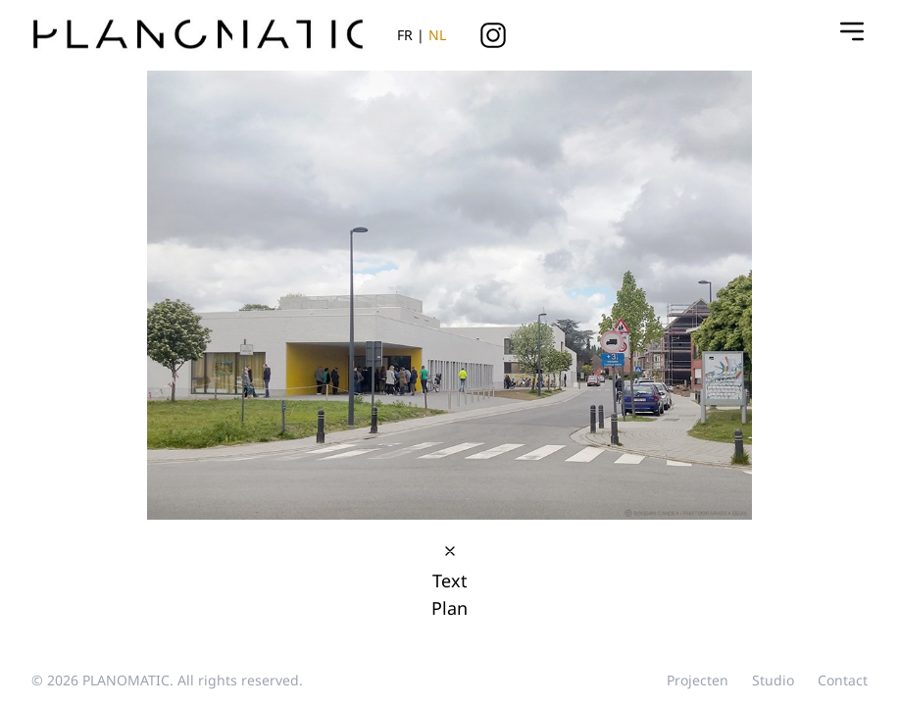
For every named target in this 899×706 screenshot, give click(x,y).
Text (450, 580)
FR (405, 34)
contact (843, 680)
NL (437, 34)
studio (773, 680)
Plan (449, 608)
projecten (697, 680)
